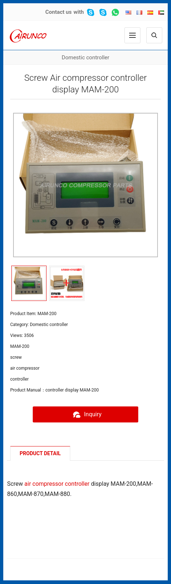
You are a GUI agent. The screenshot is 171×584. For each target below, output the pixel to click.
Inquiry (85, 414)
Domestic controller (86, 57)
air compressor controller (57, 483)
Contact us (58, 12)
